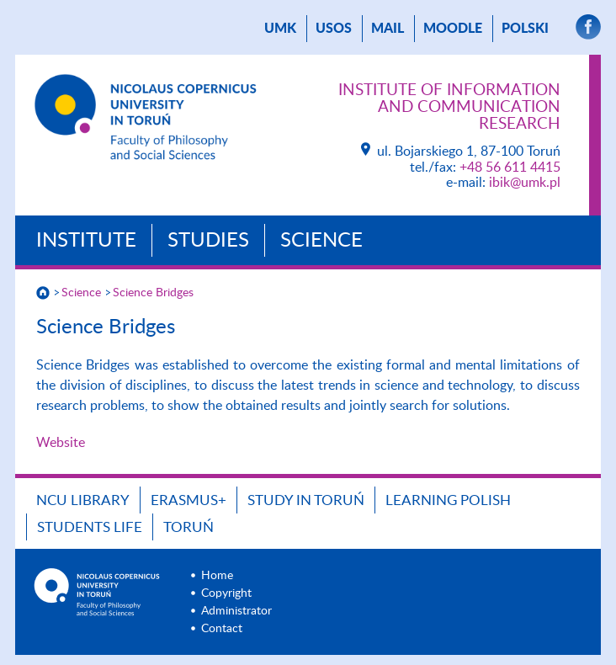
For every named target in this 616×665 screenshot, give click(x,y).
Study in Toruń (305, 500)
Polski (525, 28)
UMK (280, 28)
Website (60, 443)
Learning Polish (448, 500)
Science (321, 241)
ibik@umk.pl (524, 182)
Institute (86, 241)
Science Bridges (153, 293)
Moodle (452, 28)
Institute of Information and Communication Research (449, 107)
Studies (208, 241)
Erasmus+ (188, 500)
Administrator (236, 611)
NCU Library (83, 500)
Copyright (226, 593)
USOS (334, 28)
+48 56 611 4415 (509, 167)
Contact (221, 629)
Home (217, 576)
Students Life (89, 527)
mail (387, 28)
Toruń (188, 527)
